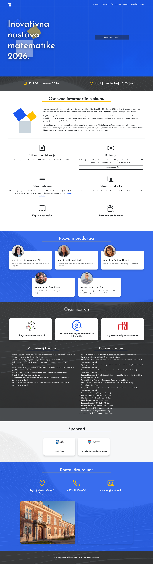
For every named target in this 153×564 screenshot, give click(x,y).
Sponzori (125, 4)
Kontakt (134, 4)
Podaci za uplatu (110, 167)
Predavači (105, 4)
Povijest (141, 4)
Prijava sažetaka (111, 37)
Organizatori (116, 4)
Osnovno (96, 4)
